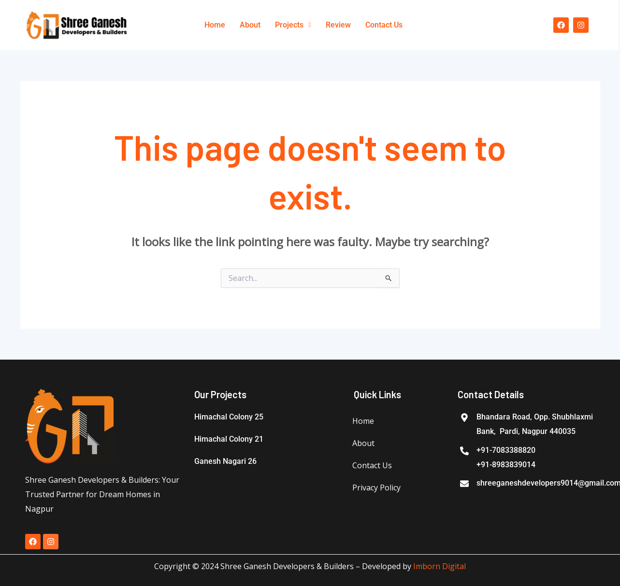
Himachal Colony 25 (228, 416)
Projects (293, 24)
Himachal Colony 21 (228, 439)
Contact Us (384, 24)
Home (214, 24)
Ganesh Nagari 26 (225, 461)
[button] (293, 25)
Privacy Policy (376, 487)
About (250, 24)
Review (338, 24)
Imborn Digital (439, 566)
